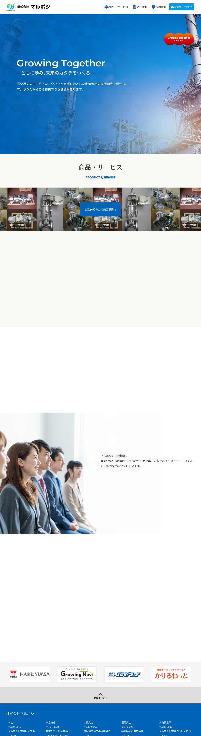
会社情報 (142, 7)
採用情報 (161, 7)
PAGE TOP (100, 639)
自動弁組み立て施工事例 (99, 209)
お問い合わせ (183, 7)
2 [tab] (103, 149)
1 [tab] (98, 149)
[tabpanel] (100, 84)
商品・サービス (118, 7)
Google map (19, 691)
